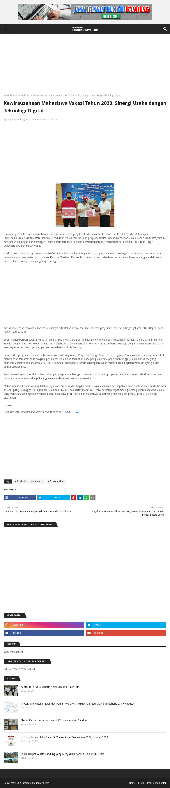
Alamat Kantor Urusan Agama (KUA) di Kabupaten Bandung (54, 720)
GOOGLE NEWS (70, 411)
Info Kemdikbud (22, 95)
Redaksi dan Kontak (156, 783)
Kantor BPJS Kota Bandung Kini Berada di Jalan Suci (50, 686)
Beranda (8, 95)
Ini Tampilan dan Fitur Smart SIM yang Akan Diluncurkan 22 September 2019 (64, 737)
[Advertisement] (85, 65)
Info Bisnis (20, 481)
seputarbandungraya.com (21, 119)
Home (132, 783)
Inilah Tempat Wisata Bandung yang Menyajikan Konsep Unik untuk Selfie (62, 753)
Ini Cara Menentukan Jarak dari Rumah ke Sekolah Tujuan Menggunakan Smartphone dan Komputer (77, 703)
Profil (141, 783)
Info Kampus (36, 481)
